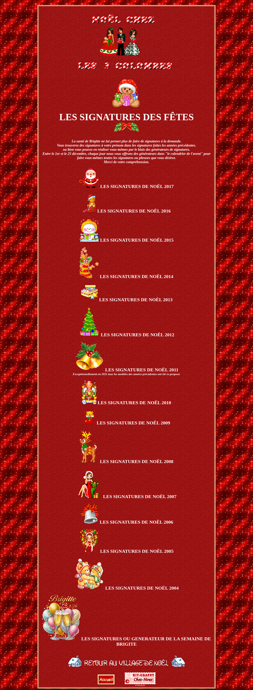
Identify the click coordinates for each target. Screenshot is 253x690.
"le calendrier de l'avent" (184, 154)
